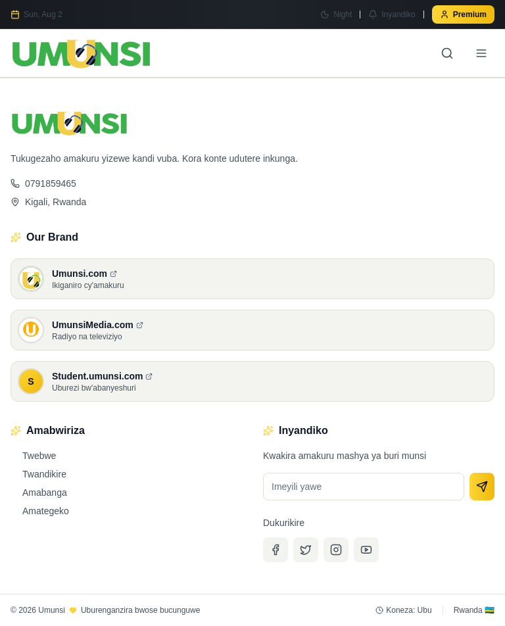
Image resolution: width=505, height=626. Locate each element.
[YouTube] (366, 549)
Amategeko (40, 511)
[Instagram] (336, 549)
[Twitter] (305, 549)
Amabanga (39, 492)
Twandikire (38, 474)
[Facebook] (275, 549)
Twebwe (33, 455)
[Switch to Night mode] (336, 14)
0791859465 (43, 183)
